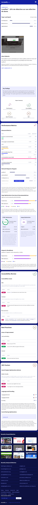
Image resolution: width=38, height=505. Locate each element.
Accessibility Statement (6, 492)
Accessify (5, 2)
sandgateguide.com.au (6, 486)
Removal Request (15, 492)
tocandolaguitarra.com (6, 468)
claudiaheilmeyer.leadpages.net (26, 474)
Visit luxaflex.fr (6, 68)
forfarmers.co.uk (4, 477)
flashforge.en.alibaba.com (6, 466)
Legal (17, 490)
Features (7, 490)
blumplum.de (3, 483)
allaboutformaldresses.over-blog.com (28, 486)
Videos (2, 490)
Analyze (18, 498)
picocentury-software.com (25, 477)
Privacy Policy (4, 494)
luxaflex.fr (4, 7)
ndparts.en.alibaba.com (25, 480)
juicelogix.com (23, 468)
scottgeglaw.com (23, 471)
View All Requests (19, 180)
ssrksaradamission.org (5, 471)
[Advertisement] (19, 32)
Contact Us (12, 490)
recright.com (22, 466)
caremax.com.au (4, 480)
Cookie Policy (11, 494)
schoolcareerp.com (24, 483)
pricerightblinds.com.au (6, 474)
